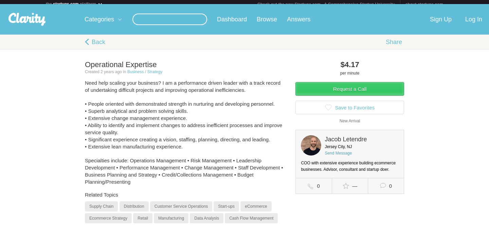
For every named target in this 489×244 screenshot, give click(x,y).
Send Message (338, 157)
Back (98, 46)
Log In (473, 23)
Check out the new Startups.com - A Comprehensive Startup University (326, 4)
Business (135, 76)
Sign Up (441, 23)
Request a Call (349, 93)
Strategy (154, 76)
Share (394, 46)
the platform (74, 4)
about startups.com (424, 4)
